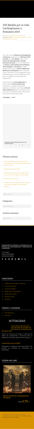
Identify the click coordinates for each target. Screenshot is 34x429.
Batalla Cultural (10, 297)
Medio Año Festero (11, 294)
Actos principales (10, 289)
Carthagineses (9, 313)
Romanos (8, 315)
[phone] (25, 259)
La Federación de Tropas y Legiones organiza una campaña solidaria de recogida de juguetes (17, 184)
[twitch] (12, 259)
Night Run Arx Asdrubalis (13, 291)
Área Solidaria (17, 37)
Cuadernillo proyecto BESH (12, 169)
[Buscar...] (17, 194)
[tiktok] (15, 259)
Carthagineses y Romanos (10, 39)
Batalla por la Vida (26, 37)
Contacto (8, 299)
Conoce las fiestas (10, 286)
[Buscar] (5, 194)
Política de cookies (14, 417)
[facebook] (2, 259)
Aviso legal (23, 416)
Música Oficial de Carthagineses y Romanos (16, 397)
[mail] (22, 259)
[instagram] (9, 259)
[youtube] (18, 259)
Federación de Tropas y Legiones (14, 35)
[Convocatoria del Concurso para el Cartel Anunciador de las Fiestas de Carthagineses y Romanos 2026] (5, 327)
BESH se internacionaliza (11, 178)
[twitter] (5, 259)
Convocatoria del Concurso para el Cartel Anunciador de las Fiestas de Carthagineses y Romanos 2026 (17, 163)
